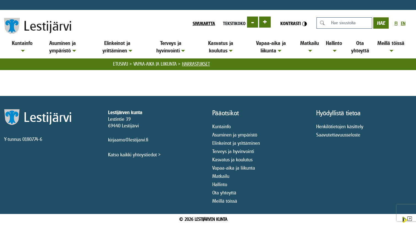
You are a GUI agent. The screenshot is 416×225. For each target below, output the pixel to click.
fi (395, 23)
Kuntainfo (22, 46)
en (403, 23)
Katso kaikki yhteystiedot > (134, 154)
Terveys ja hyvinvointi (170, 46)
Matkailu (309, 46)
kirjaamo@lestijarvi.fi (128, 140)
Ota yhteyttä (360, 46)
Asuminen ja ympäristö (62, 46)
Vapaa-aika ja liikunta (271, 46)
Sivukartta (204, 23)
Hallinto (334, 46)
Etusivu (120, 64)
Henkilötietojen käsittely (339, 126)
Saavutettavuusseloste (338, 135)
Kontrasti (293, 23)
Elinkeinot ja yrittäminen (117, 46)
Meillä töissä (390, 46)
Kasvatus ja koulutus (220, 46)
